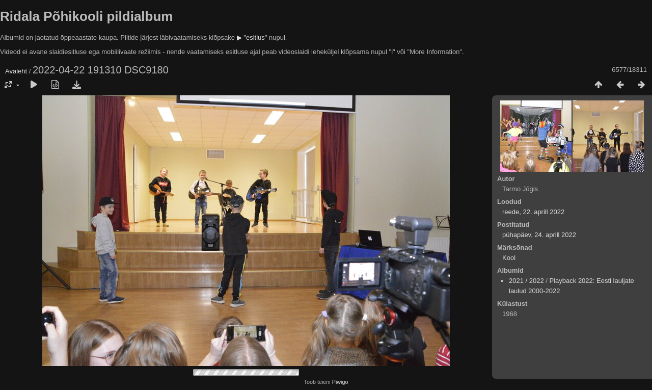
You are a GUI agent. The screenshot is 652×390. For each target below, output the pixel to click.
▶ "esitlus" (252, 37)
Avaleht (16, 71)
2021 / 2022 (526, 280)
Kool (508, 258)
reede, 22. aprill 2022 (533, 212)
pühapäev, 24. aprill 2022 (539, 235)
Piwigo (340, 382)
